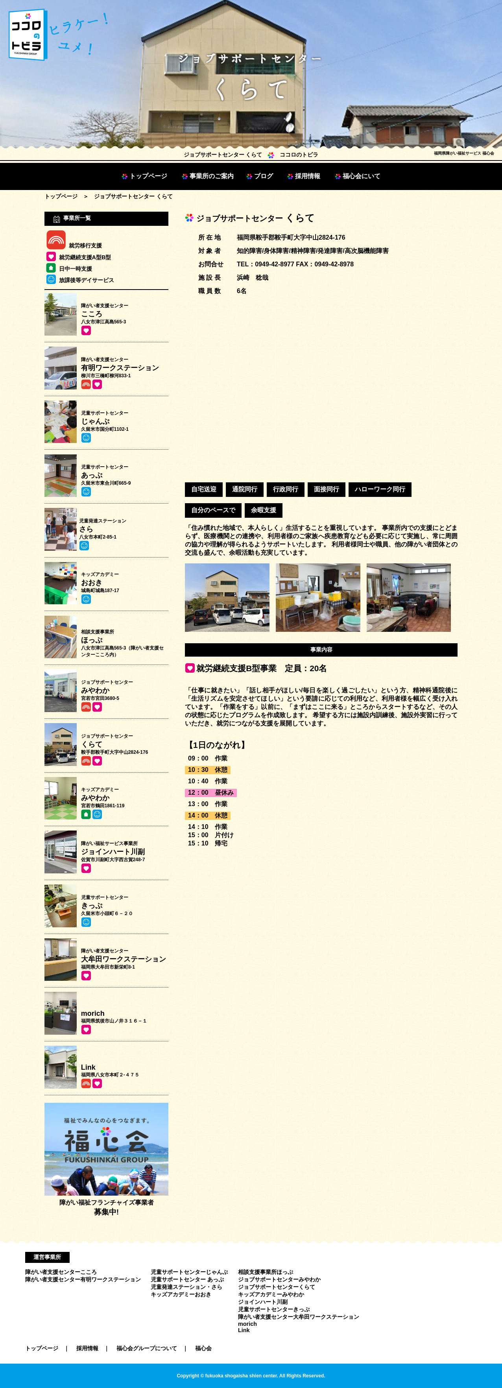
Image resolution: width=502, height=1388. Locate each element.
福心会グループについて (149, 1348)
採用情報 (303, 176)
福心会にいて (357, 176)
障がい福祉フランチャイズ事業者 (106, 1204)
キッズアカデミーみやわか (271, 1294)
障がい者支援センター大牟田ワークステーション (298, 1317)
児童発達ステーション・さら (186, 1287)
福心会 (203, 1348)
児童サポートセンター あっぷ (187, 1279)
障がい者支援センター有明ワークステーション (83, 1279)
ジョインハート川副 (263, 1302)
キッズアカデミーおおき (181, 1294)
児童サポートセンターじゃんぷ (189, 1272)
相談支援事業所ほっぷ (265, 1272)
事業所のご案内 (208, 176)
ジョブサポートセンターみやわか (279, 1279)
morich (247, 1324)
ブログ (259, 176)
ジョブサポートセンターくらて (276, 1287)
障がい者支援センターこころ (61, 1272)
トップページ (144, 176)
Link (244, 1330)
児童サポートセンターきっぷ (274, 1309)
